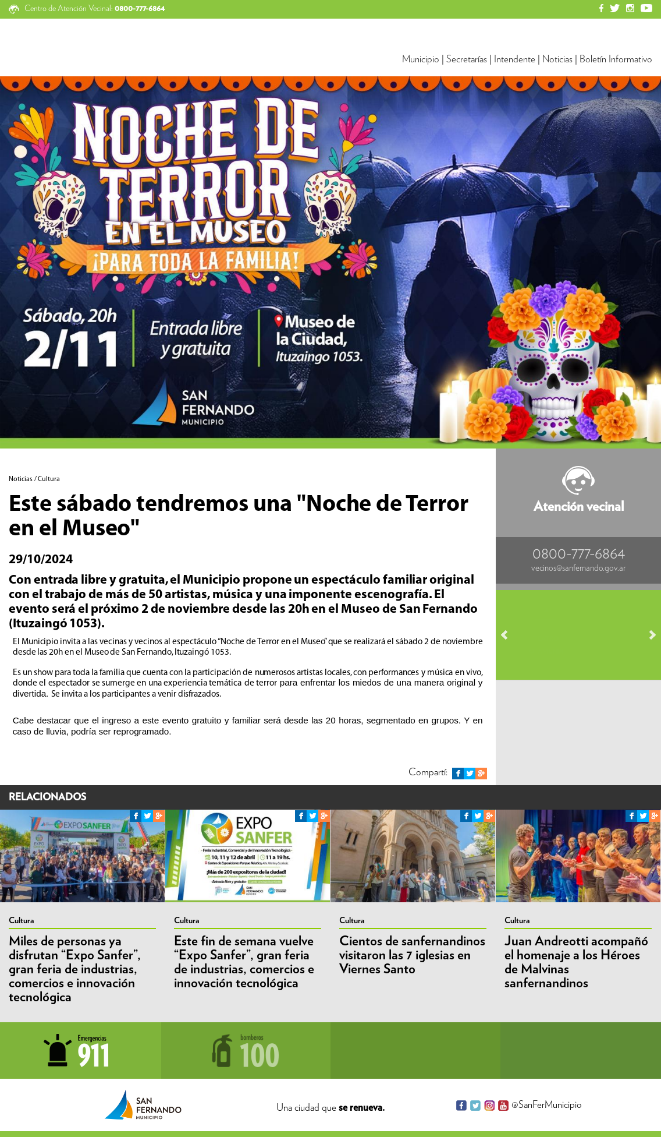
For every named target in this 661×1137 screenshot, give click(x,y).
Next (647, 635)
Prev (509, 635)
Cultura (21, 921)
